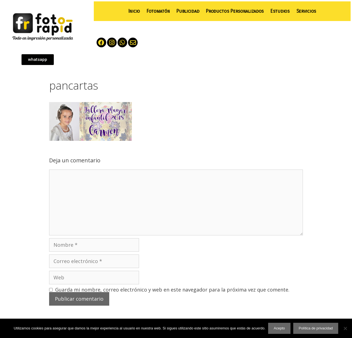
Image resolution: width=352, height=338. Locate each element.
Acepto (279, 328)
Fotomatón (158, 11)
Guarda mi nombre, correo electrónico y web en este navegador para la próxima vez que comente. (172, 289)
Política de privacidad (316, 328)
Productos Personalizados (235, 11)
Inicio (134, 11)
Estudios (280, 11)
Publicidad (187, 11)
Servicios (306, 11)
